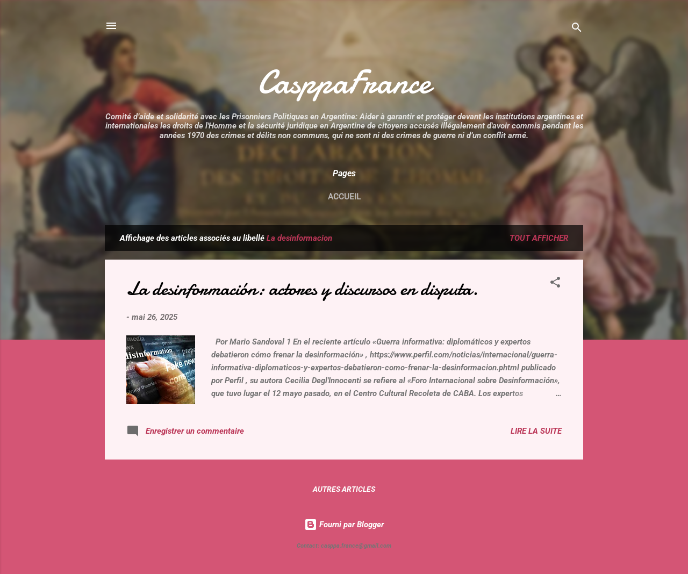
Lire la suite (536, 431)
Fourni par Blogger (344, 524)
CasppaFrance (344, 82)
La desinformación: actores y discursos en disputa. (302, 289)
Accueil (344, 197)
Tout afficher (539, 238)
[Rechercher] (576, 29)
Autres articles (344, 489)
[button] (555, 284)
